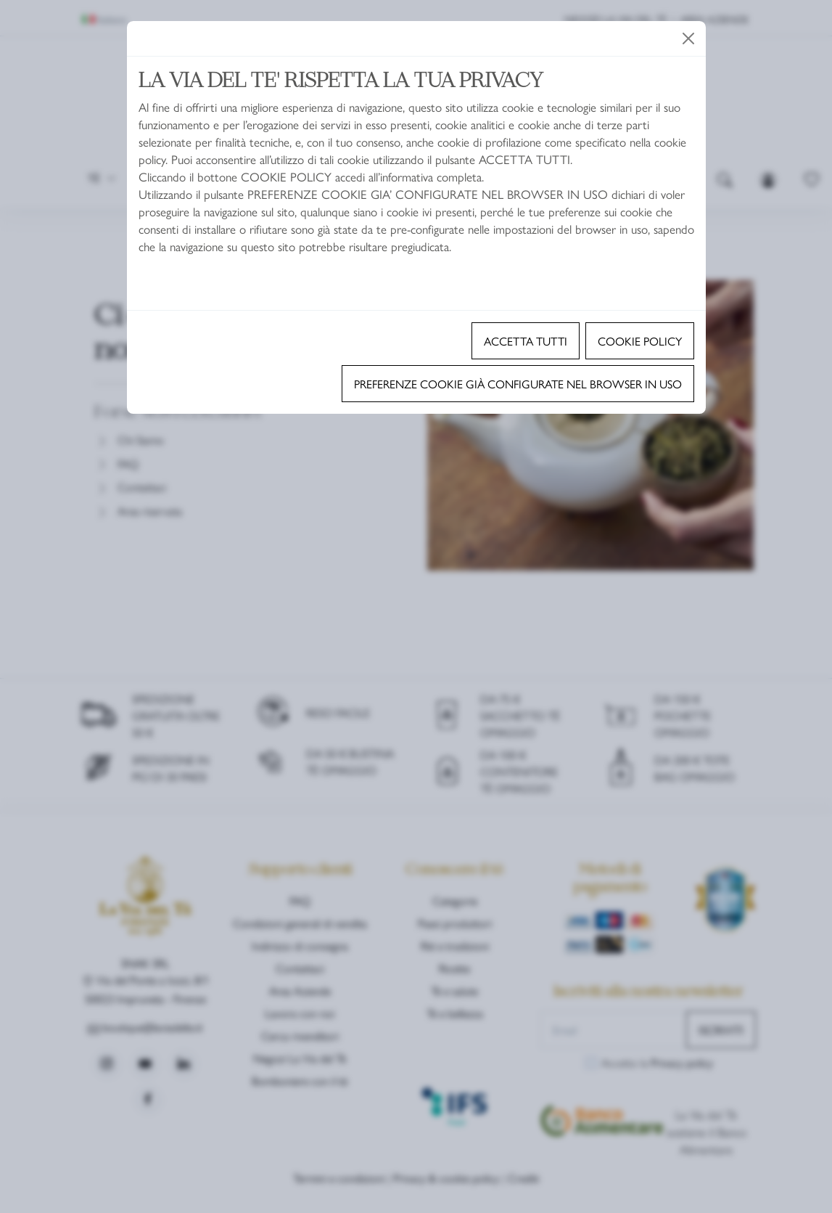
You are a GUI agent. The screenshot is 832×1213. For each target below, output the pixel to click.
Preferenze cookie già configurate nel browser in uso (518, 383)
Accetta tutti (525, 340)
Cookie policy (640, 340)
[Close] (688, 38)
